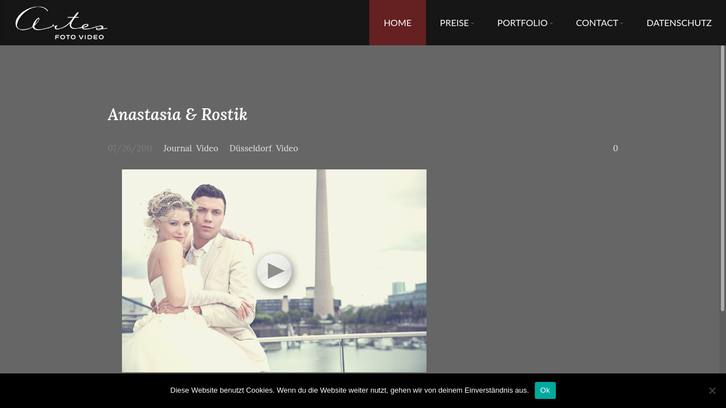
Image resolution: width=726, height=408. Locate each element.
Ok (545, 390)
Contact (597, 22)
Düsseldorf (250, 148)
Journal (177, 148)
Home (397, 22)
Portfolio (522, 22)
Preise (454, 22)
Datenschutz (679, 22)
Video (207, 148)
